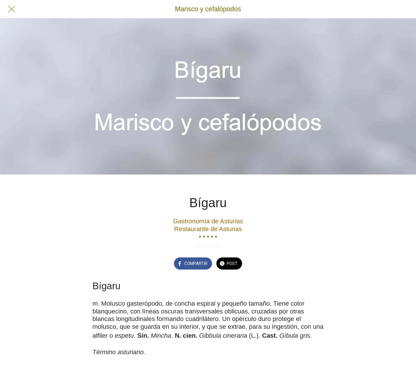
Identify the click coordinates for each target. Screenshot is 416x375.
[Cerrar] (11, 9)
